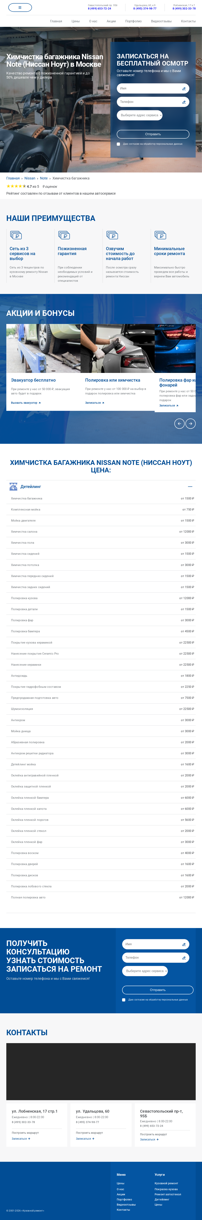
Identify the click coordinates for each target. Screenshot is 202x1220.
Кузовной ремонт (166, 1180)
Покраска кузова (166, 1185)
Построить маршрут (26, 1128)
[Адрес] (140, 115)
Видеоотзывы (161, 21)
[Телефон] (153, 102)
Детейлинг (162, 1196)
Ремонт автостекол (168, 1191)
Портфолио (133, 21)
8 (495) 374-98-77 (144, 8)
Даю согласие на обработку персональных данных (152, 144)
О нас (93, 21)
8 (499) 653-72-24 (99, 8)
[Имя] (153, 88)
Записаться (20, 1134)
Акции (111, 21)
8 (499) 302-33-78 (184, 8)
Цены (76, 21)
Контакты (188, 21)
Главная (56, 21)
